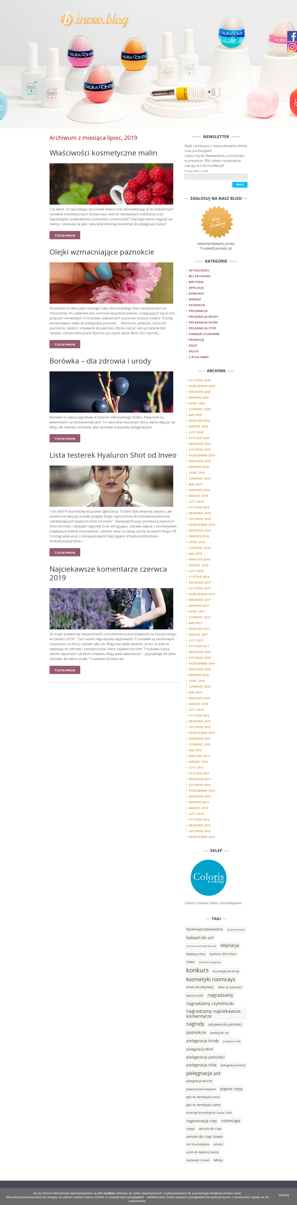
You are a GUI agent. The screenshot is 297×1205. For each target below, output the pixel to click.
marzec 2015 (198, 762)
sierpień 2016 (199, 675)
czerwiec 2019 (200, 478)
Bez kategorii (199, 276)
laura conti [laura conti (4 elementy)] (194, 995)
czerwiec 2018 (200, 548)
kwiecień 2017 (199, 629)
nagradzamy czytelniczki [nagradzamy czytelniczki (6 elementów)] (210, 1003)
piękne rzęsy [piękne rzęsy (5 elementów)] (231, 1088)
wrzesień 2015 (200, 739)
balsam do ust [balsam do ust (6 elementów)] (200, 937)
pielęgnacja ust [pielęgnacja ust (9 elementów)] (203, 1073)
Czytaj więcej (65, 235)
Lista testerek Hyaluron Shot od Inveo (113, 455)
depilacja (196, 288)
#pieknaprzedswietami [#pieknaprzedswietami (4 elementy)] (204, 929)
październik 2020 (202, 386)
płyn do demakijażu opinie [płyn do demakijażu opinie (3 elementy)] (203, 1105)
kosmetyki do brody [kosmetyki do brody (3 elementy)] (226, 971)
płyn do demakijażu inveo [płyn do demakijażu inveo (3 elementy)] (203, 1097)
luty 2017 (196, 640)
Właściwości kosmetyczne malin (103, 153)
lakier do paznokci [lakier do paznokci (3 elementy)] (230, 987)
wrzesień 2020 (200, 392)
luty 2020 (196, 432)
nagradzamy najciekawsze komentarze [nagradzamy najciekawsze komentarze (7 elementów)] (213, 1013)
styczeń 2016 (199, 715)
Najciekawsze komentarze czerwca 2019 (108, 573)
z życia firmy (199, 357)
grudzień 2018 (200, 513)
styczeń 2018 (199, 577)
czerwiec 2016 (200, 686)
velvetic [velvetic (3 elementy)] (218, 1144)
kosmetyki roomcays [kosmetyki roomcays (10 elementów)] (210, 979)
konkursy (196, 293)
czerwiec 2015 (200, 744)
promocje (196, 340)
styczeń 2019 (199, 507)
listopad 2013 (200, 831)
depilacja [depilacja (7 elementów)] (229, 945)
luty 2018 (196, 571)
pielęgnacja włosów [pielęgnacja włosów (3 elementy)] (199, 1081)
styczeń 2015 (199, 773)
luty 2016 (196, 710)
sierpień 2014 (199, 802)
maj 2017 (195, 623)
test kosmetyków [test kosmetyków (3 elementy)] (197, 1144)
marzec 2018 (198, 565)
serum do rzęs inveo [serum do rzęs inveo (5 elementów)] (204, 1136)
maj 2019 (195, 484)
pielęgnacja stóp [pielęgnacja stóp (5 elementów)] (201, 1064)
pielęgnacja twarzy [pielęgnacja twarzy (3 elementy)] (233, 1065)
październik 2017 (202, 594)
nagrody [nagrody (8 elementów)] (195, 1024)
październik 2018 (202, 525)
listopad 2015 (200, 727)
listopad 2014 (200, 785)
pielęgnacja (198, 311)
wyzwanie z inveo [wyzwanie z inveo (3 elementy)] (198, 1160)
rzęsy (193, 345)
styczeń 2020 (199, 438)
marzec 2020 (198, 426)
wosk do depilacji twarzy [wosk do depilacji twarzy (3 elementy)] (202, 1152)
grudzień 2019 (200, 444)
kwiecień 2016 (199, 698)
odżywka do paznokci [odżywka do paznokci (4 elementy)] (225, 1024)
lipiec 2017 (197, 611)
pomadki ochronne (204, 334)
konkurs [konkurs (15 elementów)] (197, 970)
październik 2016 (202, 663)
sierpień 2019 (199, 467)
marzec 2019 (198, 496)
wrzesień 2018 (200, 530)
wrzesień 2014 (200, 796)
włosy (194, 351)
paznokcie (197, 305)
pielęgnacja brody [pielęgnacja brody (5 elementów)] (202, 1040)
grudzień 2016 (200, 652)
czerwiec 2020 (200, 409)
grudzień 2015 (200, 721)
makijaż (195, 299)
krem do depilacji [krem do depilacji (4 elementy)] (200, 987)
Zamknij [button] (284, 1195)
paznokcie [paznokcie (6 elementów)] (196, 1032)
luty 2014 (196, 814)
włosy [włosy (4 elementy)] (218, 1160)
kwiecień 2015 (199, 756)
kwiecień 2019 (199, 490)
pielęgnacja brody (203, 317)
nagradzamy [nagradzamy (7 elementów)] (220, 995)
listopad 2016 (200, 658)
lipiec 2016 (197, 681)
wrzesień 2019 (200, 461)
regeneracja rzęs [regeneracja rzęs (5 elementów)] (201, 1120)
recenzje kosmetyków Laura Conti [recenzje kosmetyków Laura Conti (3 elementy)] (209, 1113)
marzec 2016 (198, 704)
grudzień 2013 (200, 825)
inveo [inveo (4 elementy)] (190, 962)
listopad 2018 (200, 519)
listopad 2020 (200, 380)
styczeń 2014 (199, 819)
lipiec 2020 (197, 403)
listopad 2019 (200, 449)
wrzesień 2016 (200, 669)
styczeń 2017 (199, 646)
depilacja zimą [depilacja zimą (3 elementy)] (195, 954)
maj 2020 (195, 415)
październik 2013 (202, 837)
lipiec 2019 (197, 473)
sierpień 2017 (199, 606)
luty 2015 (196, 767)
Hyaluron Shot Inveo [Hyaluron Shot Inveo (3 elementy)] (223, 954)
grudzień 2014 (200, 779)
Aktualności (199, 270)
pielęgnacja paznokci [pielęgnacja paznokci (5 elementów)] (205, 1056)
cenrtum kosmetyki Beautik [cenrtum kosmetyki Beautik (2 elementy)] (201, 946)
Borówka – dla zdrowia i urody (100, 361)
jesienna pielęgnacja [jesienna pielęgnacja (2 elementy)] (210, 962)
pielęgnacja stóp (202, 328)
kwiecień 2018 (199, 559)
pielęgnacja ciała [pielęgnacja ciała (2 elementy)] (232, 1041)
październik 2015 (202, 733)
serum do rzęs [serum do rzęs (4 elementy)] (210, 1128)
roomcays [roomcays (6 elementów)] (230, 1120)
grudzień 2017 (200, 582)
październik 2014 (202, 791)
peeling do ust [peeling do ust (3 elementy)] (219, 1033)
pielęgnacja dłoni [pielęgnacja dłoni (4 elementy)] (199, 1049)
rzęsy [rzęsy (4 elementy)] (190, 1128)
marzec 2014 (198, 808)
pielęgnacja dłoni (203, 322)
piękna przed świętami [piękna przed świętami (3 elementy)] (201, 1089)
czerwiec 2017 (200, 617)
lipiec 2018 (197, 542)
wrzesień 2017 (200, 600)
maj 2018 (195, 554)
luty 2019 (196, 502)
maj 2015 (195, 750)
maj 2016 (195, 692)
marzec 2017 (198, 634)
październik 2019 (202, 455)
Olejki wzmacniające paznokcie (102, 252)
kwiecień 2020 (199, 421)
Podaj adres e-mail (196, 171)
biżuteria (196, 282)
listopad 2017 (200, 588)
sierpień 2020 (199, 397)
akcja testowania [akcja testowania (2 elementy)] (236, 929)
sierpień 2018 (199, 536)
